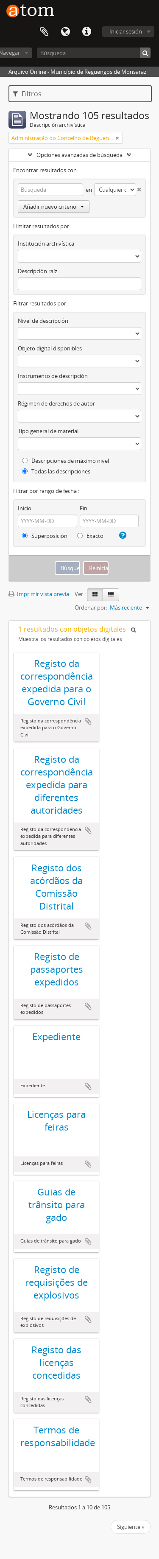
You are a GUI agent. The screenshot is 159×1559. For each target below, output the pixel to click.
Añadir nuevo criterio (53, 206)
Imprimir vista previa (38, 594)
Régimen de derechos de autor (56, 403)
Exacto (90, 536)
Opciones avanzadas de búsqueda (79, 155)
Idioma (65, 31)
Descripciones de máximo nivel (65, 461)
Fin (83, 508)
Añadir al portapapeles (88, 721)
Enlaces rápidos (86, 31)
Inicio (24, 508)
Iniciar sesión (125, 31)
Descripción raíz (37, 271)
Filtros (27, 93)
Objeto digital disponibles (50, 348)
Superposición (44, 536)
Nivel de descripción (43, 321)
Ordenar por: (91, 607)
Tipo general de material (48, 431)
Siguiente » (130, 1527)
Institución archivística (46, 243)
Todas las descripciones (56, 471)
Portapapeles (44, 31)
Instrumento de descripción (53, 376)
